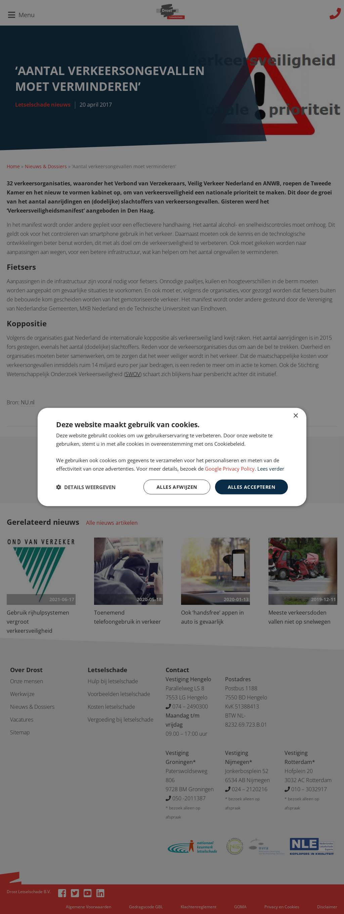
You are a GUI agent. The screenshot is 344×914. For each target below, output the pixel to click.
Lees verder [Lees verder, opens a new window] (270, 468)
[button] (86, 487)
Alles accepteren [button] (251, 486)
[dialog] (172, 457)
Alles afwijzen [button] (177, 486)
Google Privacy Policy (230, 468)
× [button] (295, 415)
